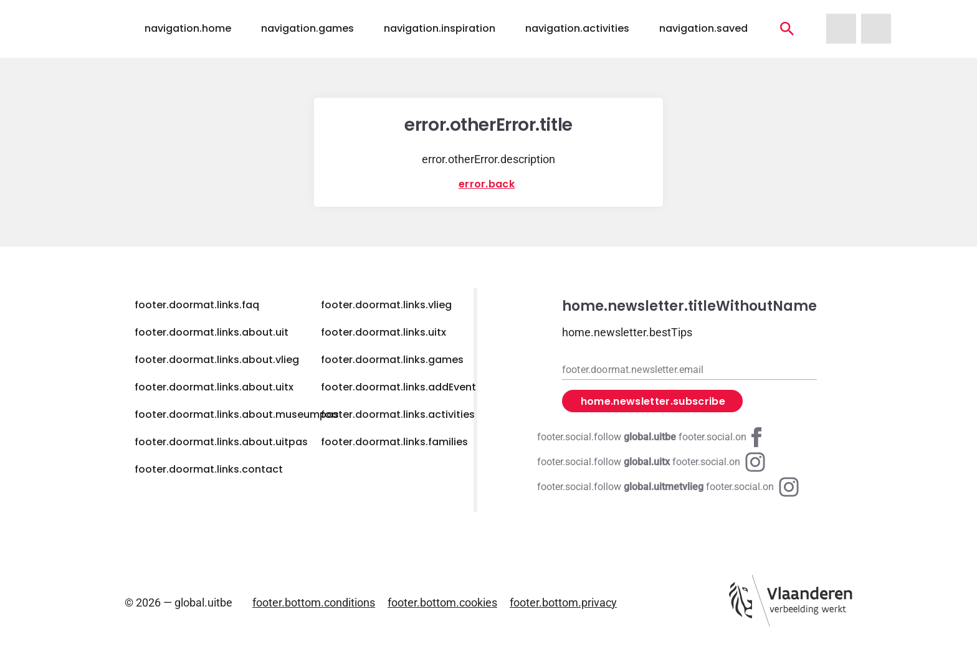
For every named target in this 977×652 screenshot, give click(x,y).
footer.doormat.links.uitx (383, 332)
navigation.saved (703, 28)
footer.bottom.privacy (563, 602)
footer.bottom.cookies (442, 602)
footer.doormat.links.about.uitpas (221, 442)
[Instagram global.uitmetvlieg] (668, 487)
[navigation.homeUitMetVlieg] (841, 29)
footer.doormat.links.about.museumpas (237, 414)
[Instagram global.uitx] (651, 462)
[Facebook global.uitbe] (651, 437)
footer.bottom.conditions (313, 602)
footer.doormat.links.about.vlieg (217, 359)
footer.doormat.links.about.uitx (214, 387)
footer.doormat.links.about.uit (211, 332)
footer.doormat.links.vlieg (386, 305)
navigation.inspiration (439, 28)
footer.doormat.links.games (392, 359)
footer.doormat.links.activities (398, 414)
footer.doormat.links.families (394, 442)
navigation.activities (577, 28)
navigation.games (307, 28)
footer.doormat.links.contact (209, 469)
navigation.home (188, 28)
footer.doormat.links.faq (197, 305)
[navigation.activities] (787, 28)
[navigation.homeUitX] (876, 29)
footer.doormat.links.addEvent (398, 387)
